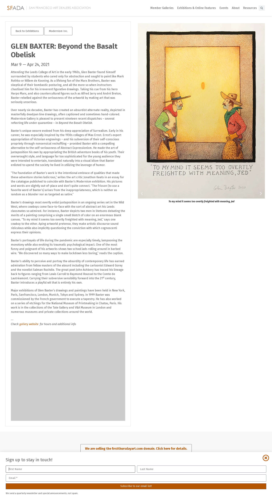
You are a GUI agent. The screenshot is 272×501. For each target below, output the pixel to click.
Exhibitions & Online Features (196, 8)
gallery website (29, 324)
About (236, 8)
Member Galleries (162, 8)
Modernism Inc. (58, 31)
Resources (250, 8)
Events (223, 8)
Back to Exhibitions (27, 31)
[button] (142, 193)
